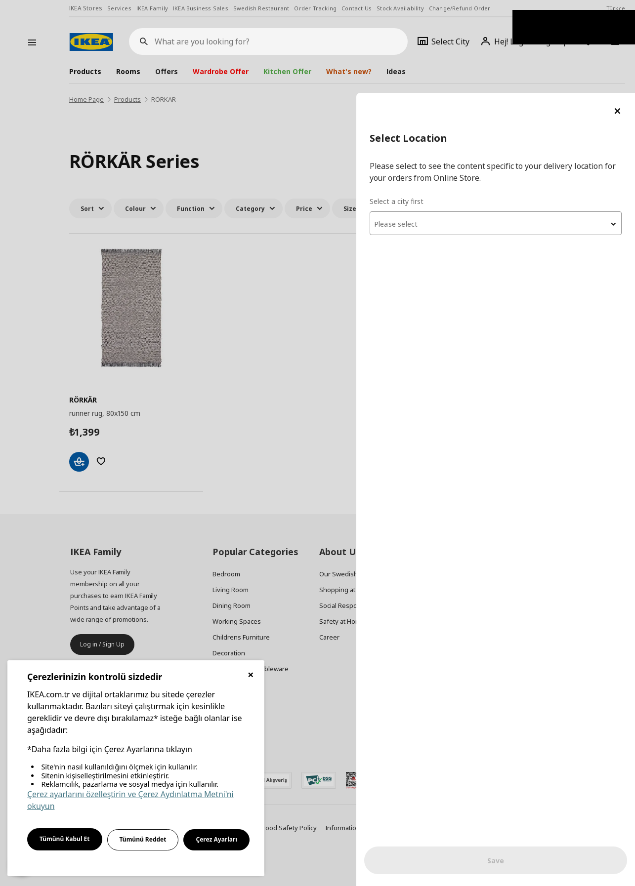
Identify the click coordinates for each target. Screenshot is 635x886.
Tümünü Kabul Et (65, 839)
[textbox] (516, 131)
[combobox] (516, 130)
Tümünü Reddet (143, 839)
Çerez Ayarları (216, 839)
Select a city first (438, 108)
